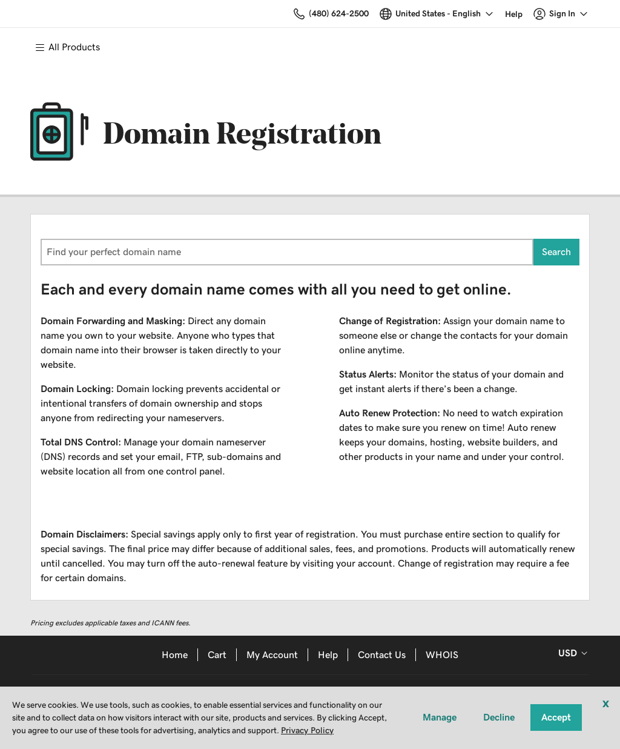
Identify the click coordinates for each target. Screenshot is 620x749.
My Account (272, 655)
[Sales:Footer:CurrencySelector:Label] (571, 653)
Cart (217, 655)
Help (328, 655)
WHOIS (442, 655)
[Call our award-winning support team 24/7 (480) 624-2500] (513, 13)
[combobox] (287, 252)
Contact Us (382, 655)
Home (175, 655)
